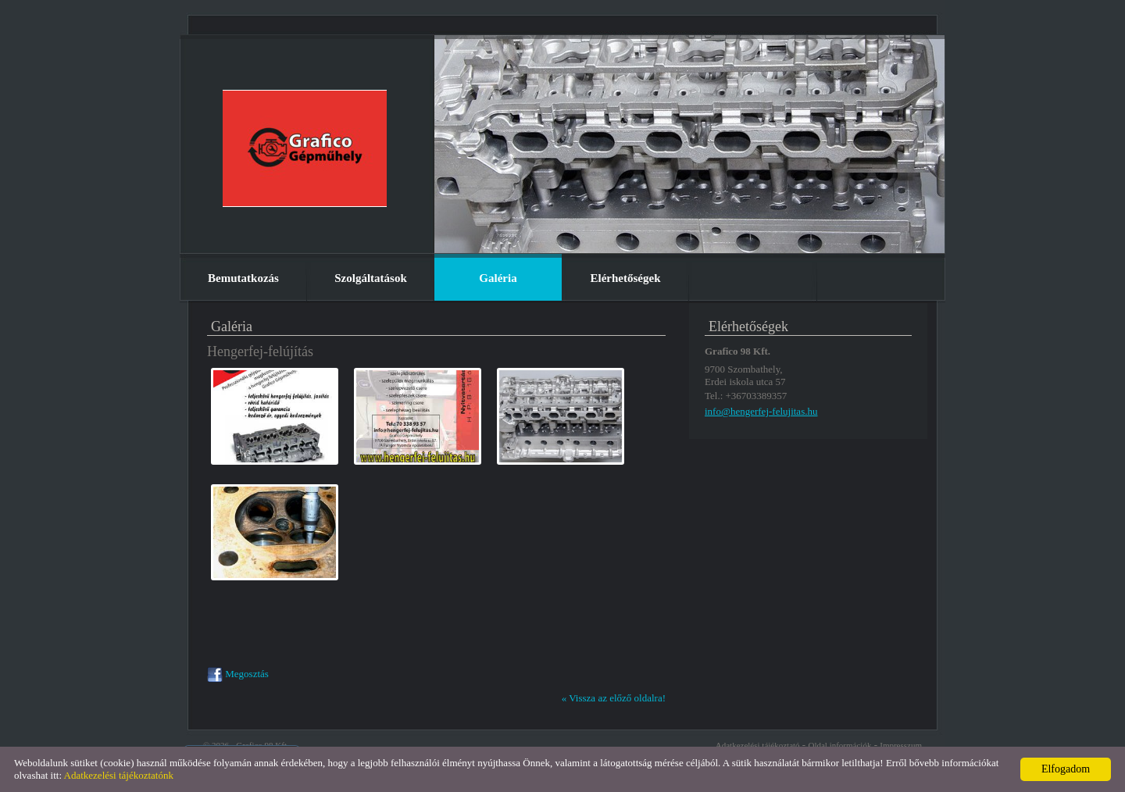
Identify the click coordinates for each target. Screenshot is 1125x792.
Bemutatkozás (243, 278)
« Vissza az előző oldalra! (614, 698)
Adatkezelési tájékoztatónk (118, 775)
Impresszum (901, 745)
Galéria (497, 278)
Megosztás (238, 674)
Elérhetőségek (626, 278)
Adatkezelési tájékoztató (758, 745)
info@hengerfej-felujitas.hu (761, 411)
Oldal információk (839, 745)
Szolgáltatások (370, 278)
